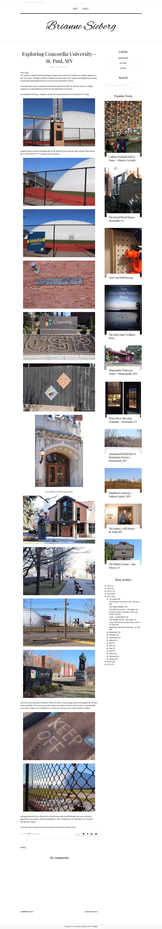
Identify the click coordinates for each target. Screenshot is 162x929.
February (112, 656)
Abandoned (123, 58)
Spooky (123, 68)
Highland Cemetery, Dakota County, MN (120, 494)
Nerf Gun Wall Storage (121, 277)
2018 (109, 594)
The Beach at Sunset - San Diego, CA (123, 609)
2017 (109, 596)
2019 (109, 591)
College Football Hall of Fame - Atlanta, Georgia (122, 158)
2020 (109, 588)
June (110, 645)
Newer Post (28, 912)
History (123, 63)
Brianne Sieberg (81, 26)
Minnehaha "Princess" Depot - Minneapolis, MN (123, 372)
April (111, 651)
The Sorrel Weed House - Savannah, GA (122, 219)
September (113, 637)
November (113, 632)
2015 (109, 664)
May (110, 648)
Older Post (90, 912)
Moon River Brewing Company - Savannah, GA (123, 420)
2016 (109, 661)
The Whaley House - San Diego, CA (122, 619)
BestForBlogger (93, 926)
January (112, 659)
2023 (109, 586)
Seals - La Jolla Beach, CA (118, 617)
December (113, 599)
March (111, 653)
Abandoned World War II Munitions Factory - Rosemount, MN (122, 457)
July (110, 643)
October (112, 635)
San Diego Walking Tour (118, 607)
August (112, 640)
